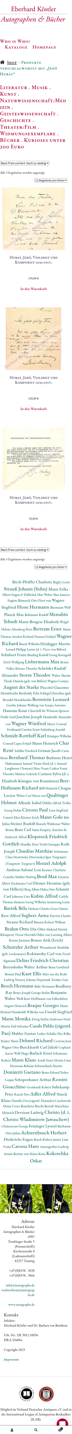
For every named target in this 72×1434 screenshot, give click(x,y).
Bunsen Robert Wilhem (49, 922)
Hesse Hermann (33, 606)
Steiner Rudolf (23, 823)
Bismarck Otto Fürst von (35, 600)
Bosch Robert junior (48, 1139)
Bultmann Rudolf (37, 614)
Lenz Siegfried (58, 810)
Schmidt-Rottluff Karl (24, 735)
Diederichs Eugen (19, 1139)
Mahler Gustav (24, 1033)
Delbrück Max (34, 594)
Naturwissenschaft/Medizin (33, 103)
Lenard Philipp (16, 649)
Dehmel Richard (36, 1040)
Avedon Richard (23, 636)
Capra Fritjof (23, 743)
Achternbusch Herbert (43, 1132)
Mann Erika (58, 589)
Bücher (10, 139)
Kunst (8, 93)
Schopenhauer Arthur (33, 1079)
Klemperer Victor (12, 934)
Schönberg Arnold (53, 729)
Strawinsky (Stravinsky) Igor (32, 857)
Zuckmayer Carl (22, 883)
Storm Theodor (35, 674)
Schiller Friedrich (26, 750)
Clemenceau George (15, 1126)
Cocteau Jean (62, 1041)
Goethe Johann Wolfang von (25, 705)
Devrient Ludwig (29, 1112)
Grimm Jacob (49, 750)
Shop (12, 62)
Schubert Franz (14, 654)
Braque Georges (43, 1005)
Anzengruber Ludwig (54, 1146)
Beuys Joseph (22, 992)
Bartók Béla (16, 908)
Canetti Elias (12, 817)
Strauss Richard (20, 922)
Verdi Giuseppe (50, 844)
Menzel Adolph (51, 863)
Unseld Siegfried (58, 1012)
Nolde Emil (8, 717)
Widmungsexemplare (28, 133)
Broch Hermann (18, 985)
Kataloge (16, 47)
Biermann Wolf (60, 607)
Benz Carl (23, 829)
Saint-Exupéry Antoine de (49, 830)
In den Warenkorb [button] (34, 288)
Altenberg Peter (22, 629)
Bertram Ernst (48, 628)
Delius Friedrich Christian (42, 960)
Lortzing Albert (61, 934)
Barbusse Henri (59, 757)
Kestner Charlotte (54, 870)
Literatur (13, 87)
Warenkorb (55, 1428)
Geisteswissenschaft (28, 113)
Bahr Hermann (45, 986)
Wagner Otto (11, 1047)
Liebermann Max (42, 661)
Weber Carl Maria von (31, 795)
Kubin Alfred (45, 895)
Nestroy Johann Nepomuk (33, 979)
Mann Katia (38, 1154)
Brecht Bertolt (45, 1106)
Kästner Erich (30, 817)
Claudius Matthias (35, 850)
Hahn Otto (48, 889)
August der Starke (21, 687)
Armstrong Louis (58, 902)
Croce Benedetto (23, 1106)
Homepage (44, 47)
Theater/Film (18, 126)
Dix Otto (38, 929)
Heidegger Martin (55, 643)
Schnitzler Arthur (21, 946)
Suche (36, 1430)
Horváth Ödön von (37, 934)
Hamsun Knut (15, 710)
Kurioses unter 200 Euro (33, 143)
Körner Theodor (26, 668)
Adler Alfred (43, 1093)
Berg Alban (32, 889)
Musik (39, 87)
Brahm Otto (17, 928)
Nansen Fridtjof (45, 636)
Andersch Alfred (16, 837)
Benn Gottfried (59, 967)
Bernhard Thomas (27, 757)
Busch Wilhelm (29, 644)
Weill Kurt (23, 998)
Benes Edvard (51, 1072)
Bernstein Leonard (50, 699)
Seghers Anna (36, 915)
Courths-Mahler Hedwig (20, 877)
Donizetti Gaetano (22, 1071)
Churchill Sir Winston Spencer (48, 710)
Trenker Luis (59, 979)
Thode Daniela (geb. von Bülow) (25, 681)
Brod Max (47, 876)
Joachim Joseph (30, 717)
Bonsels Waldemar (48, 824)
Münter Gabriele (26, 774)
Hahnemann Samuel (19, 763)
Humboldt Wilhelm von (28, 1012)
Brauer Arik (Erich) (47, 940)
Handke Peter (30, 844)
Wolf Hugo (22, 1053)
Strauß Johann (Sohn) (26, 588)
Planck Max (14, 614)
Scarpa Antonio (55, 705)
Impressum (11, 1359)
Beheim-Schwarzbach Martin (43, 1066)
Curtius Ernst (30, 729)
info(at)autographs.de (20, 1285)
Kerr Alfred (11, 915)
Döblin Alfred (52, 803)
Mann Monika (16, 1018)
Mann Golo (52, 816)
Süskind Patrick (56, 929)
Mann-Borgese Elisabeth (39, 621)
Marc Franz (41, 768)
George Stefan (40, 992)
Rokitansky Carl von (44, 953)
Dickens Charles (39, 908)
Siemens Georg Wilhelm (30, 902)
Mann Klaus (24, 1059)
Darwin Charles (60, 915)
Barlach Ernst (41, 1053)
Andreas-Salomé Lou (24, 870)
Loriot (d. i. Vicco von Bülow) (46, 649)
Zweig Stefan (40, 1019)
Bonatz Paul (13, 974)
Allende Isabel (30, 802)
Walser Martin (60, 675)
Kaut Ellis (32, 973)
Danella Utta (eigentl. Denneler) (33, 1100)
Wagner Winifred (29, 723)
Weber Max (52, 594)
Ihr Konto (12, 1430)
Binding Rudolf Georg (42, 655)
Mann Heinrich (45, 743)
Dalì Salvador (20, 1026)
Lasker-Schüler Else (50, 1033)
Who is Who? (15, 41)
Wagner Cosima (58, 681)
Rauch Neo (22, 1094)
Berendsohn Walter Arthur (25, 967)
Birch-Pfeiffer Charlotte (32, 582)
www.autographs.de (21, 1304)
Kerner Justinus (20, 940)
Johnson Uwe (21, 896)
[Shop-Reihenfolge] (24, 163)
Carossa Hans (26, 1146)
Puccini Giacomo (54, 687)
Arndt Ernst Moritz (50, 1060)
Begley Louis (61, 582)
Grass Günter (59, 908)
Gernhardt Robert (39, 1087)
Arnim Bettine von (16, 1154)
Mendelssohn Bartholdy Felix (20, 693)
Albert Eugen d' (13, 594)
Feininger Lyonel (43, 1126)
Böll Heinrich (48, 788)
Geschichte (15, 120)
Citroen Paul (35, 809)
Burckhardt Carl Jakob (39, 1047)
